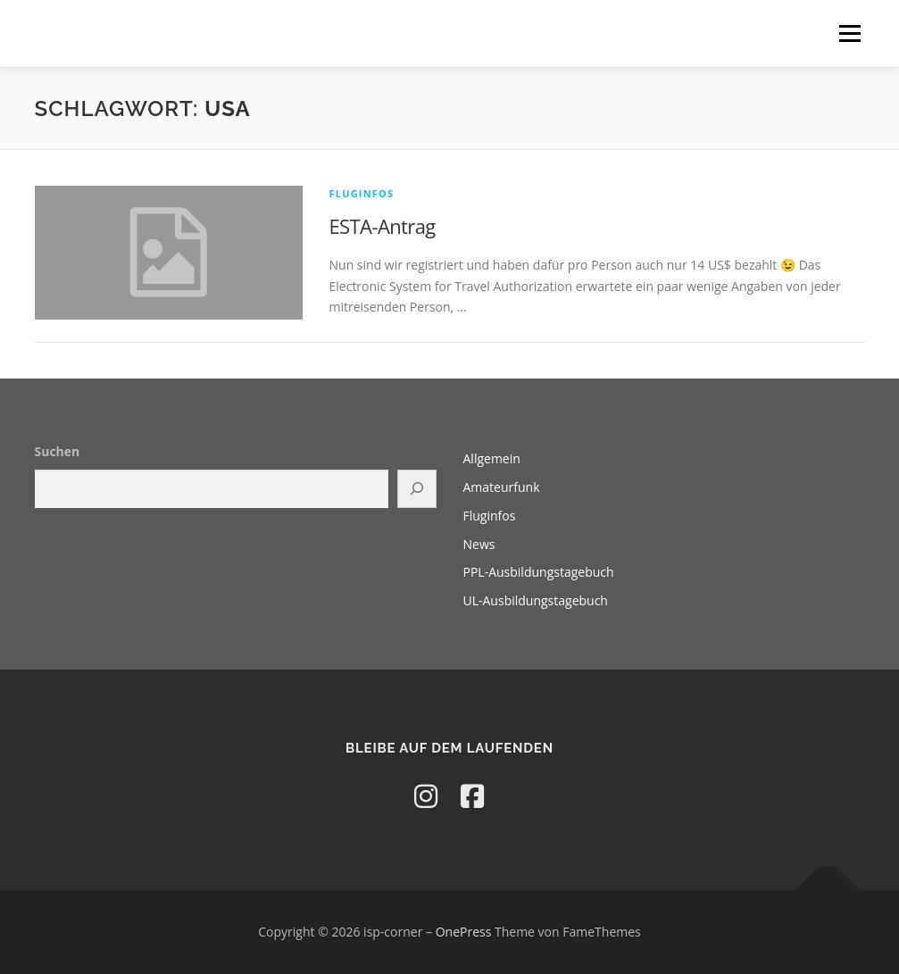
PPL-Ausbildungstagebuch (538, 571)
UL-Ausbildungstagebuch (535, 600)
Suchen (57, 451)
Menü (849, 33)
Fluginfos (362, 193)
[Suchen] (417, 489)
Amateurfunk (501, 487)
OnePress (464, 931)
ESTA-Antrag (382, 225)
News (479, 544)
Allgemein (491, 458)
